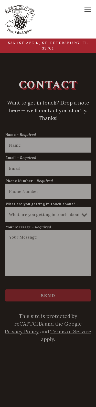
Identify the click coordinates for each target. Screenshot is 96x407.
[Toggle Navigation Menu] (88, 9)
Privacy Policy (22, 331)
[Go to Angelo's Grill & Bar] (48, 45)
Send (48, 295)
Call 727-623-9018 (48, 381)
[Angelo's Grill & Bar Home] (20, 19)
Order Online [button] (48, 398)
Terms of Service (70, 331)
